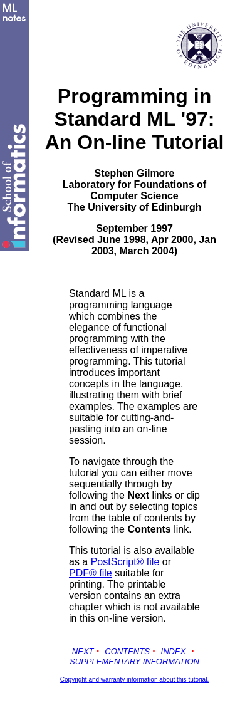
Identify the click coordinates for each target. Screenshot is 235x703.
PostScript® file (125, 561)
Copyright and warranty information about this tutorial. (134, 679)
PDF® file (90, 573)
